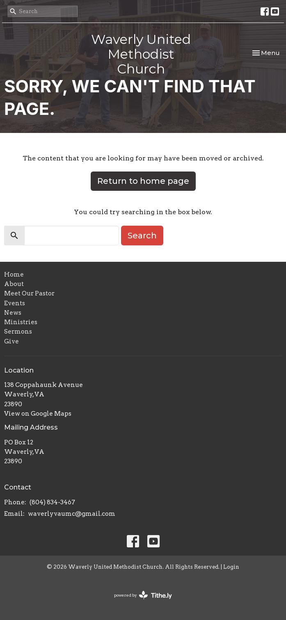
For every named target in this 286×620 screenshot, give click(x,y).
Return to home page (143, 181)
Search (142, 235)
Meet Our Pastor (29, 293)
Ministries (20, 322)
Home (14, 274)
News (12, 312)
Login (231, 567)
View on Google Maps (37, 413)
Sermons (18, 331)
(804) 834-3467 (52, 502)
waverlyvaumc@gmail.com (71, 513)
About (14, 284)
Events (14, 303)
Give (11, 341)
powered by (143, 595)
